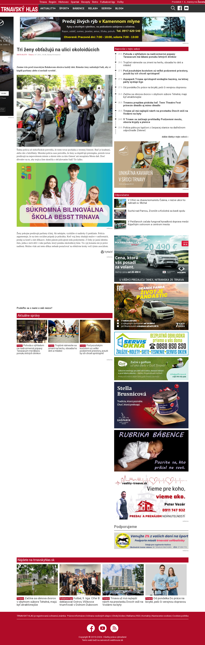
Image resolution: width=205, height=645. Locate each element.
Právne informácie (76, 615)
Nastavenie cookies (161, 615)
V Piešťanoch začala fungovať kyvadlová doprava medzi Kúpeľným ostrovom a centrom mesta (158, 223)
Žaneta (201, 1)
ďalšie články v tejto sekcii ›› (175, 137)
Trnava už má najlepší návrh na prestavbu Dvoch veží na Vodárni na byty (155, 112)
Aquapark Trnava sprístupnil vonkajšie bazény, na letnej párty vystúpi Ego (155, 80)
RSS (138, 615)
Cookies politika (180, 615)
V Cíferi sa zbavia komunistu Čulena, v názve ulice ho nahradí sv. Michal (157, 201)
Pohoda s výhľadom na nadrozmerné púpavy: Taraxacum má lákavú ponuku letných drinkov (30, 349)
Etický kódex (119, 615)
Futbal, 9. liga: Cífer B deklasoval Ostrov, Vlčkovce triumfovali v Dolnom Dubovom (79, 601)
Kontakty (146, 615)
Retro (95, 1)
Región (52, 1)
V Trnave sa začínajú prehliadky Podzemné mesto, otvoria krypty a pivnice (152, 121)
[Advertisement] (44, 282)
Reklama (131, 615)
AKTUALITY (22, 55)
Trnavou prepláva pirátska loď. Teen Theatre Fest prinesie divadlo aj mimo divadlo (152, 104)
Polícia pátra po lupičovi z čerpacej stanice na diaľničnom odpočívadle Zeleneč (154, 129)
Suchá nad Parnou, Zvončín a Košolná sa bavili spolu (156, 210)
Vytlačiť (106, 251)
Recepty (85, 1)
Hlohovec (63, 1)
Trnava (43, 1)
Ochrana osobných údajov (98, 615)
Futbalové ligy (107, 1)
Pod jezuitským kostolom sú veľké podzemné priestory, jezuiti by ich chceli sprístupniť (94, 349)
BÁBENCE (78, 8)
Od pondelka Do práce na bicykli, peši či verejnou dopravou (154, 87)
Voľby (120, 1)
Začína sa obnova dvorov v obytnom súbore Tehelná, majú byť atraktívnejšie (155, 95)
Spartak (75, 1)
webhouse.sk (116, 640)
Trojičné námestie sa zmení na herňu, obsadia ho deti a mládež (62, 348)
